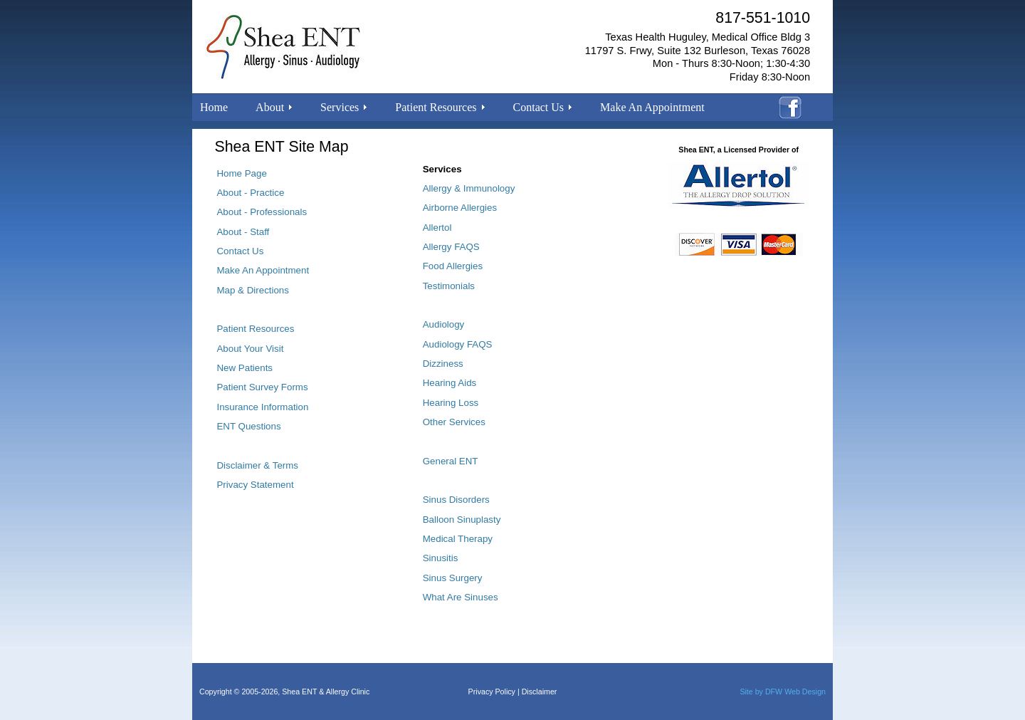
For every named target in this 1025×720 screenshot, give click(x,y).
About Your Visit (249, 348)
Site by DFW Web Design (783, 691)
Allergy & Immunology (469, 188)
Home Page (241, 173)
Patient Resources (255, 328)
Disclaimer (539, 691)
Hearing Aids (450, 382)
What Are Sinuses (460, 597)
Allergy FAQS (451, 246)
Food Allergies (453, 266)
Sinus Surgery (453, 578)
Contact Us (239, 251)
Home (214, 107)
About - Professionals (261, 212)
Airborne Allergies (460, 207)
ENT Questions (248, 426)
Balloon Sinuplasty (462, 519)
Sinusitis (440, 558)
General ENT (450, 461)
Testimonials (449, 286)
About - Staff (242, 231)
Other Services (454, 422)
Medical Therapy (458, 538)
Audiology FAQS (458, 344)
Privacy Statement (254, 484)
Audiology (444, 324)
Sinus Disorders (456, 499)
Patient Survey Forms (262, 387)
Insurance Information (262, 407)
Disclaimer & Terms (257, 465)
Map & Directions (252, 290)
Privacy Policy (491, 691)
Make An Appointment (652, 107)
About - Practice (250, 192)
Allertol (437, 227)
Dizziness (443, 363)
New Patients (244, 367)
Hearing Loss (451, 402)
